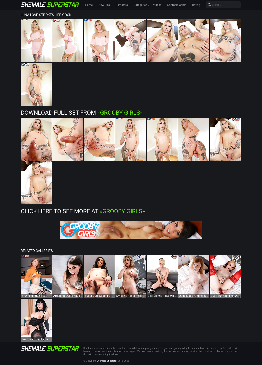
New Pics (104, 4)
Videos (157, 4)
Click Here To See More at (83, 211)
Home (89, 4)
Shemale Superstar (107, 361)
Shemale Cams (176, 4)
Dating (196, 4)
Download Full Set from (82, 112)
